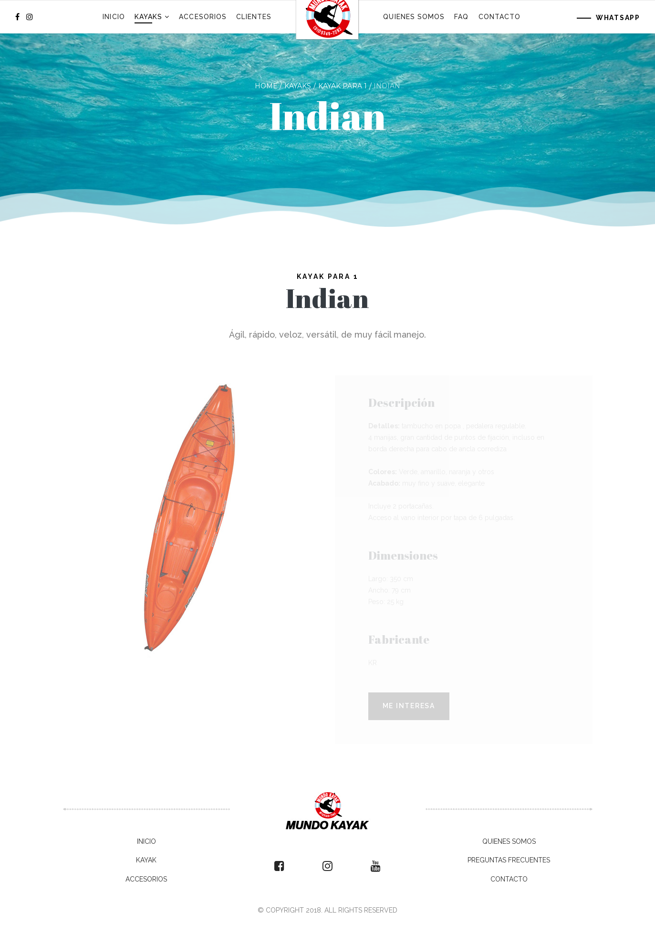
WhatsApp (618, 17)
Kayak (146, 860)
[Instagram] (29, 16)
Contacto (499, 17)
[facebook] (17, 16)
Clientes (254, 17)
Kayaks (148, 17)
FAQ (461, 17)
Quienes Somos (414, 17)
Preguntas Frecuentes (509, 860)
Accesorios (203, 17)
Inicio (114, 17)
